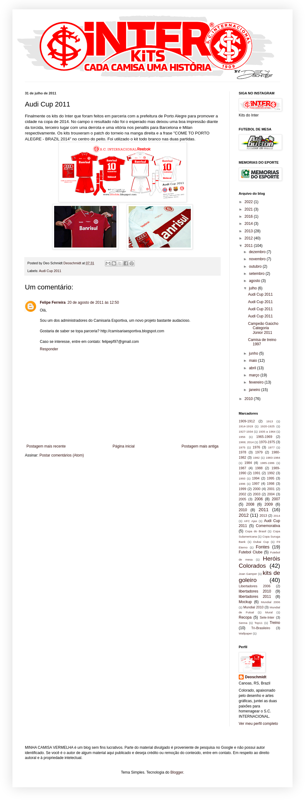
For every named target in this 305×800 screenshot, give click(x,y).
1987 (242, 468)
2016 (249, 216)
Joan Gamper (248, 573)
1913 (269, 421)
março (254, 375)
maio (253, 360)
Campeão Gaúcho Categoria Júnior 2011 (263, 328)
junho (254, 353)
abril (253, 368)
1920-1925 (267, 426)
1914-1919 (246, 426)
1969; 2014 (246, 442)
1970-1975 (267, 442)
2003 (256, 494)
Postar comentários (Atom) (62, 455)
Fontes (263, 546)
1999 (242, 489)
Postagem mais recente (46, 446)
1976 (256, 447)
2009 (269, 504)
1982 (256, 457)
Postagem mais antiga (199, 446)
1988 (259, 468)
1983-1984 (273, 457)
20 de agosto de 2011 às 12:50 (93, 302)
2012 (249, 238)
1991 (256, 473)
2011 (249, 245)
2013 (249, 231)
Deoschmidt (255, 677)
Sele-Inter (267, 617)
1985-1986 (267, 463)
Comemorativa (268, 526)
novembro (258, 259)
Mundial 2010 (253, 607)
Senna (243, 623)
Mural (269, 612)
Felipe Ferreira (53, 302)
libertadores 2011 (255, 596)
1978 (242, 452)
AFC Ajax (250, 521)
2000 (256, 489)
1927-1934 (246, 431)
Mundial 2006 (270, 602)
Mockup (245, 602)
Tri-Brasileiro (260, 628)
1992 (271, 473)
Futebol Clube (250, 552)
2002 (242, 494)
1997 (256, 483)
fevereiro (257, 382)
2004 (271, 494)
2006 (259, 499)
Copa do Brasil (255, 531)
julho (253, 288)
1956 (242, 437)
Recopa (245, 617)
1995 (270, 478)
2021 (249, 209)
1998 (270, 483)
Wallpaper (245, 633)
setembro (257, 273)
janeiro (255, 390)
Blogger (177, 772)
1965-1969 (264, 437)
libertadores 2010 (255, 591)
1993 (242, 478)
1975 (242, 447)
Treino (275, 622)
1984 (248, 463)
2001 (271, 489)
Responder (49, 349)
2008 (250, 504)
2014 (249, 223)
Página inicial (124, 446)
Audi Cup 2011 (50, 271)
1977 (271, 447)
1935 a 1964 (267, 431)
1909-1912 (247, 421)
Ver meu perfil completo (258, 723)
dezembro (258, 252)
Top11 (259, 623)
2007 (276, 499)
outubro (256, 266)
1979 (259, 452)
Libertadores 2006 (254, 586)
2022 (249, 202)
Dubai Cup (261, 541)
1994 (256, 478)
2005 (242, 499)
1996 (242, 483)
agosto (255, 281)
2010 (249, 399)
